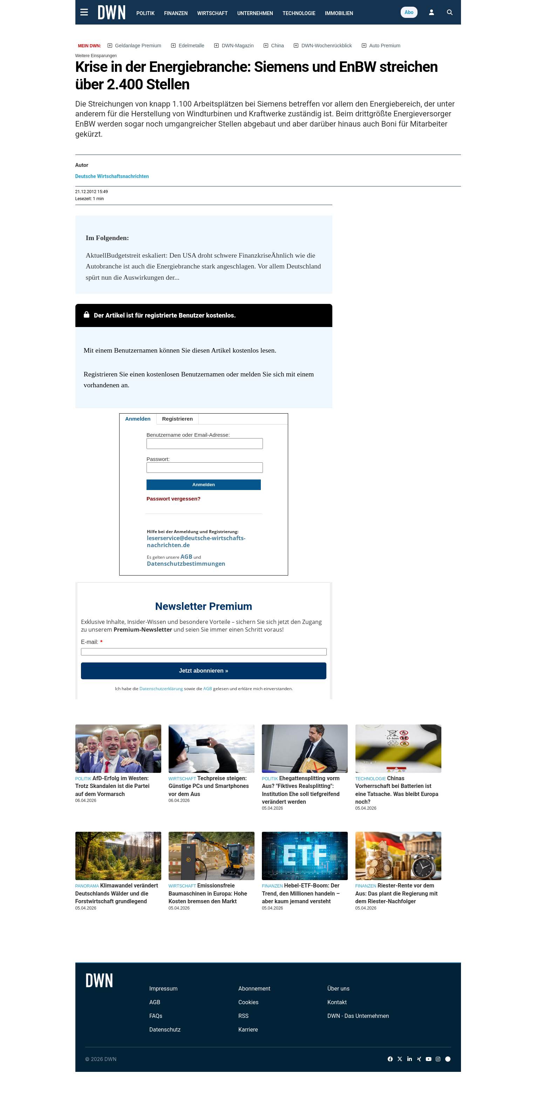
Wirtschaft (212, 13)
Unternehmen (255, 13)
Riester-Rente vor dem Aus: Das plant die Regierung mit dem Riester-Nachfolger (396, 893)
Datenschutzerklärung (161, 689)
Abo (409, 12)
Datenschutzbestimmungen (186, 563)
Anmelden (138, 419)
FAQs (155, 1016)
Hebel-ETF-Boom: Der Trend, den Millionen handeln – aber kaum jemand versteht (301, 893)
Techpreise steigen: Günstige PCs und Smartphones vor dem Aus (209, 786)
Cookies (248, 1002)
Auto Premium (385, 45)
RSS (243, 1016)
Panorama (87, 886)
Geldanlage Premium (138, 45)
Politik (145, 13)
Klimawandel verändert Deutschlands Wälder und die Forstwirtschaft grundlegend (116, 893)
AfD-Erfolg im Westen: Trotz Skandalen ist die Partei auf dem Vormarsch (112, 786)
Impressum (163, 988)
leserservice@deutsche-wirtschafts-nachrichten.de (196, 541)
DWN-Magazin (238, 45)
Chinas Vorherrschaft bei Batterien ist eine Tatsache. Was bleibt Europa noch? (397, 790)
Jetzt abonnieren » (203, 671)
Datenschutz (165, 1029)
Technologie (299, 13)
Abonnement (254, 988)
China (277, 45)
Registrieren (177, 419)
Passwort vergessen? (174, 499)
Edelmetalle (191, 45)
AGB (186, 556)
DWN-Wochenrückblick (326, 45)
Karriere (248, 1029)
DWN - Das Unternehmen (358, 1016)
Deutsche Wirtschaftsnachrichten (112, 176)
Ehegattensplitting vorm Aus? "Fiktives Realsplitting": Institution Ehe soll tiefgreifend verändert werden (301, 790)
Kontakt (337, 1002)
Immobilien (339, 13)
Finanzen (176, 13)
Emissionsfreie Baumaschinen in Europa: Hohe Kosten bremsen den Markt (208, 893)
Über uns (338, 988)
